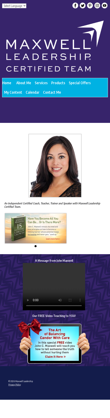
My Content (13, 92)
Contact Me (52, 92)
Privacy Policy (14, 384)
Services (41, 82)
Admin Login (14, 401)
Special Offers (80, 82)
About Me (23, 82)
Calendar (33, 92)
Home (6, 82)
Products (58, 82)
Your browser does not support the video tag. (54, 286)
